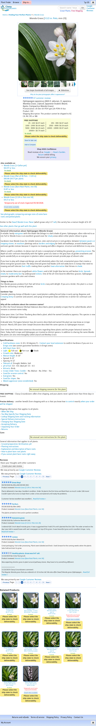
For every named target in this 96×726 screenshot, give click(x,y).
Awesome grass (18, 518)
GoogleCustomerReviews (91, 8)
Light (5, 351)
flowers (40, 271)
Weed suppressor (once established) (18, 381)
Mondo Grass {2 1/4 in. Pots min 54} (28, 487)
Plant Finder (6, 2)
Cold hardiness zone (11, 343)
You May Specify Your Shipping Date (16, 414)
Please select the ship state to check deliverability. (46, 136)
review (15, 537)
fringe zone (7, 346)
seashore (20, 244)
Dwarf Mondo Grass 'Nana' (23, 222)
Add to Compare (30, 145)
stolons (39, 274)
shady (50, 236)
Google (47, 152)
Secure (41, 155)
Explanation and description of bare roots (18, 449)
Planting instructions (10, 447)
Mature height (9, 356)
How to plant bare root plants (13, 452)
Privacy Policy (66, 717)
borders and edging (47, 244)
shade (79, 266)
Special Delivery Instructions (13, 419)
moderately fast (15, 274)
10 (43, 477)
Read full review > (39, 499)
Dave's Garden (59, 152)
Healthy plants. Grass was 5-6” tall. (26, 553)
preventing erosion (83, 251)
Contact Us (78, 717)
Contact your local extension (51, 343)
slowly (3, 274)
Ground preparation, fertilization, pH (16, 444)
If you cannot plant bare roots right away (18, 454)
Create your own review (12, 466)
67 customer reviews (37, 98)
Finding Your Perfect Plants (21, 15)
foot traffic (26, 266)
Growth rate (8, 353)
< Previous (5, 477)
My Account (6, 723)
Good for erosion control (13, 373)
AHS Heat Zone (9, 348)
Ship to (26, 2)
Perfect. (15, 504)
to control (70, 402)
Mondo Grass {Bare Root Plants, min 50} (29, 509)
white (34, 271)
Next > (48, 477)
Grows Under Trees (11, 371)
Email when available (11, 207)
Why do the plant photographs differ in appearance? (47, 94)
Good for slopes (9, 378)
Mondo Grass (39, 15)
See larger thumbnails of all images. (40, 90)
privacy (53, 157)
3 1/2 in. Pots (50, 18)
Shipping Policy (52, 717)
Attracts (6, 368)
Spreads (87, 271)
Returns (4, 429)
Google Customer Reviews (30, 470)
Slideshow (64, 90)
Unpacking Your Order (10, 427)
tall (54, 222)
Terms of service (37, 717)
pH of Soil (7, 366)
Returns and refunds (20, 717)
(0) (86, 2)
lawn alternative (57, 266)
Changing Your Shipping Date (13, 422)
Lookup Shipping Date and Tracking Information (20, 417)
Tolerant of (7, 363)
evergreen (19, 233)
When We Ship (7, 412)
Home (5, 15)
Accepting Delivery (9, 424)
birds (81, 271)
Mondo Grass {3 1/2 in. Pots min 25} (28, 523)
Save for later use (30, 140)
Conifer (23, 371)
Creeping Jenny (7, 297)
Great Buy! (16, 482)
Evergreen (7, 376)
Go (82, 8)
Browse (17, 2)
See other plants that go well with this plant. (18, 226)
